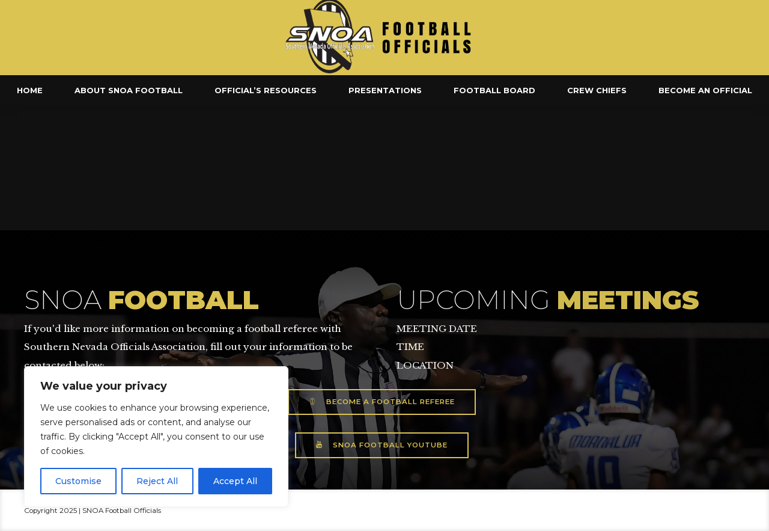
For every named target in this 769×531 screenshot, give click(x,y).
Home (30, 90)
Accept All (235, 481)
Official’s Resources (265, 90)
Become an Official (705, 90)
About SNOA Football (128, 90)
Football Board (494, 90)
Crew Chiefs (597, 90)
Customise (78, 481)
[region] (156, 436)
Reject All (157, 481)
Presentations (385, 90)
